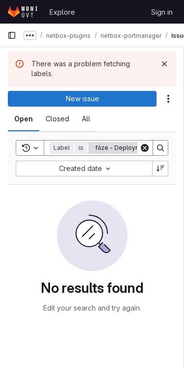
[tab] (23, 119)
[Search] (160, 148)
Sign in (162, 12)
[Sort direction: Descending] (160, 168)
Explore (62, 12)
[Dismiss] (164, 64)
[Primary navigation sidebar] (12, 35)
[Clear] (145, 148)
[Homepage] (23, 12)
